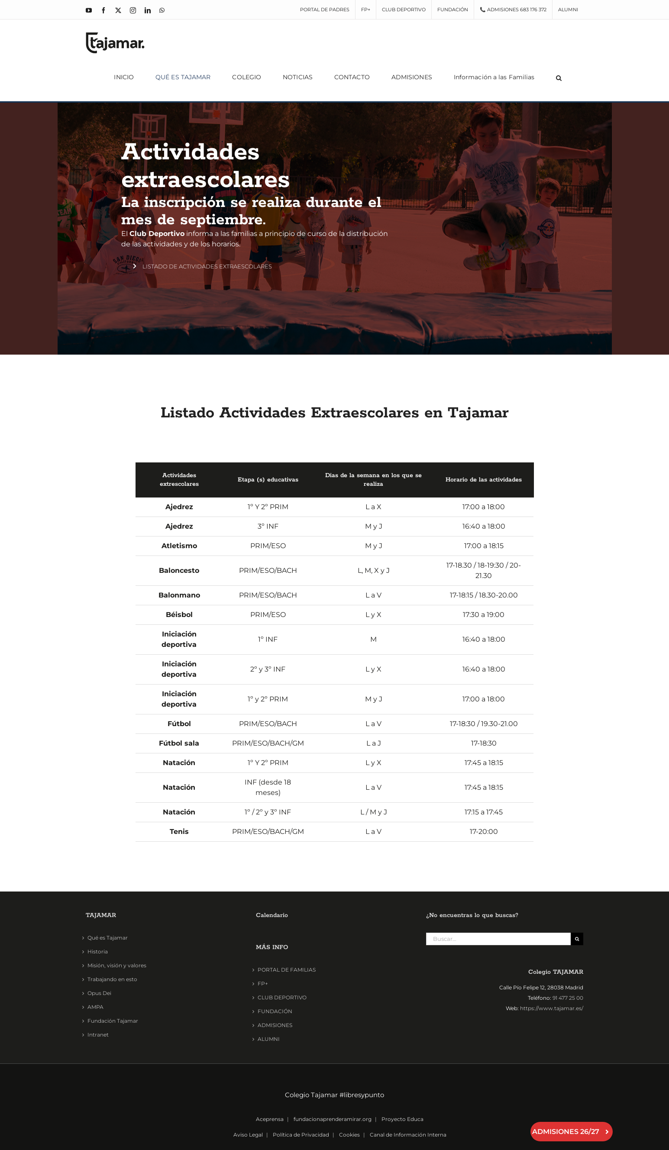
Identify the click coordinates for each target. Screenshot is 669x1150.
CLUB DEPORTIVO (282, 997)
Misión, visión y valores (116, 965)
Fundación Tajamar (112, 1021)
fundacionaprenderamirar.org (333, 1119)
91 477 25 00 (568, 998)
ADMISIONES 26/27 (571, 1131)
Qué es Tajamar (107, 937)
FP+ (263, 983)
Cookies (349, 1134)
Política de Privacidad (301, 1134)
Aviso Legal (248, 1134)
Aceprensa (270, 1119)
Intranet (98, 1034)
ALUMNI (269, 1039)
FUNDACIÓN (275, 1011)
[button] (559, 77)
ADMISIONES (275, 1025)
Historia (97, 951)
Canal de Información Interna (408, 1134)
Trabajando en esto (112, 979)
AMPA (95, 1007)
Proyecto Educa (402, 1119)
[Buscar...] (498, 939)
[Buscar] (577, 939)
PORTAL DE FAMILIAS (287, 969)
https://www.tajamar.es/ (551, 1008)
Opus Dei (99, 993)
